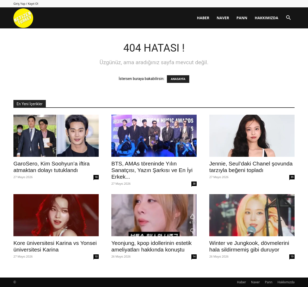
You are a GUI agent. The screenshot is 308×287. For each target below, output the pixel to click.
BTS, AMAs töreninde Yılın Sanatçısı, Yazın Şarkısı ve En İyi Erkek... (152, 170)
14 (194, 256)
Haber (203, 17)
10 (96, 256)
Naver (223, 17)
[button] (288, 18)
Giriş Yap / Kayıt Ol (25, 4)
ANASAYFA (178, 79)
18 (96, 177)
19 (292, 256)
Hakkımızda (266, 17)
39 (292, 177)
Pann (241, 17)
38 (194, 183)
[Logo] (23, 18)
